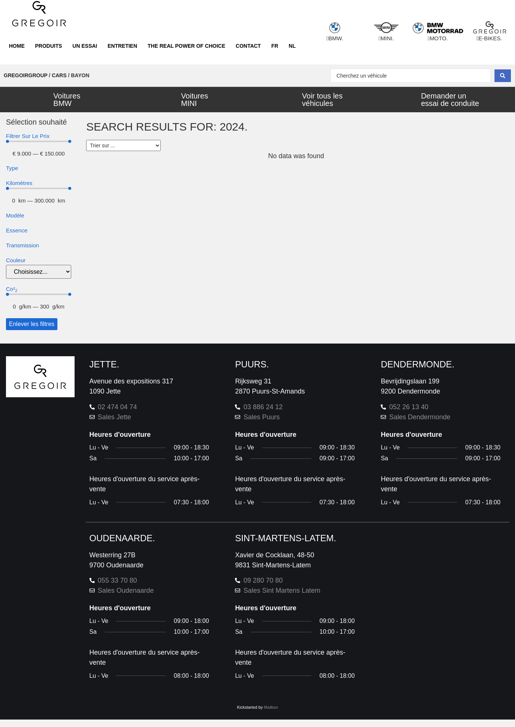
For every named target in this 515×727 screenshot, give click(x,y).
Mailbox (271, 707)
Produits (48, 46)
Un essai (84, 46)
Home (17, 46)
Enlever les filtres (31, 324)
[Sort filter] (123, 145)
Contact (248, 46)
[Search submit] (502, 75)
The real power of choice (186, 46)
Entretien (122, 46)
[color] (38, 272)
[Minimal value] (38, 141)
